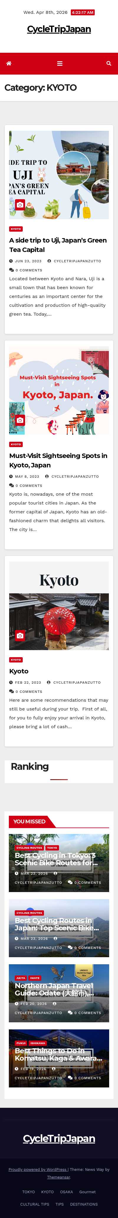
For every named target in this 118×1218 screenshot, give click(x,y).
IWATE (34, 978)
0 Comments (29, 270)
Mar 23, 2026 (34, 873)
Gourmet (87, 1192)
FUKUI (21, 1043)
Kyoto (18, 671)
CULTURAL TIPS (34, 1204)
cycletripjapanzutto (74, 261)
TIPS (59, 1204)
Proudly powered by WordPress (38, 1169)
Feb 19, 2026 (33, 1069)
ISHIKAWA (37, 1043)
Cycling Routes (29, 847)
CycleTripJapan (59, 29)
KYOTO (16, 228)
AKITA (21, 978)
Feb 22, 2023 (28, 682)
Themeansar (58, 1177)
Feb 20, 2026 (34, 1004)
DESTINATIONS (84, 1204)
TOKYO (52, 847)
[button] (108, 63)
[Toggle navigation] (59, 63)
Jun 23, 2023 (28, 261)
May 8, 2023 (27, 476)
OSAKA (66, 1192)
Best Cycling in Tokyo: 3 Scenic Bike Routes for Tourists (55, 862)
